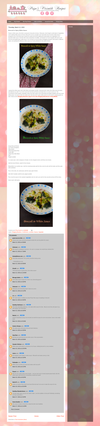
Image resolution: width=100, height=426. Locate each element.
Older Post (60, 416)
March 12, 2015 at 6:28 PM (19, 310)
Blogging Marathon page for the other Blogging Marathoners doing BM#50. (38, 96)
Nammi (14, 315)
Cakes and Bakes (38, 21)
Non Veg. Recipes (27, 21)
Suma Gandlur (16, 402)
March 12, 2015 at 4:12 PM (19, 290)
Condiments (25, 232)
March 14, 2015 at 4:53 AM (19, 321)
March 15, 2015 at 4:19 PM (19, 357)
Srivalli (14, 268)
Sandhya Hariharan (17, 304)
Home (9, 21)
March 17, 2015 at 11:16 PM (19, 406)
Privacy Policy (59, 21)
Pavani (14, 371)
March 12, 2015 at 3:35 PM (19, 281)
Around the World (49, 21)
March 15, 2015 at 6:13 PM (19, 366)
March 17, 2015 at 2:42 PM (19, 397)
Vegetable (40, 232)
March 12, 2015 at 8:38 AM (19, 263)
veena (14, 353)
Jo (13, 295)
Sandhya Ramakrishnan (18, 391)
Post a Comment (15, 409)
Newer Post (12, 416)
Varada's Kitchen (16, 344)
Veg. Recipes (17, 21)
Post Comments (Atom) (21, 419)
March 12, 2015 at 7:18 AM (19, 251)
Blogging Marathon (17, 232)
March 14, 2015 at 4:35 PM (19, 330)
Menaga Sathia (16, 277)
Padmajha (15, 362)
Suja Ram (15, 335)
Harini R (14, 382)
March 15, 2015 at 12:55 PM (19, 348)
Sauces (36, 232)
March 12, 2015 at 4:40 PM (19, 300)
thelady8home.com (17, 256)
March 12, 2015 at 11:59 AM (19, 272)
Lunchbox (31, 232)
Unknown (15, 247)
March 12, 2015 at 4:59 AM (19, 242)
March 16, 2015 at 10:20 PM (19, 386)
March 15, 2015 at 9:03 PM (19, 377)
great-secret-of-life (17, 238)
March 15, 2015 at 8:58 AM (19, 339)
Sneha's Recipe (16, 326)
